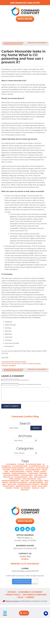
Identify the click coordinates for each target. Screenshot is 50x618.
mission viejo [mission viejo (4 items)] (11, 487)
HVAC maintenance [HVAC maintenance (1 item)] (29, 481)
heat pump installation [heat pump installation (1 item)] (11, 478)
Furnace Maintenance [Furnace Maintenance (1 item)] (32, 472)
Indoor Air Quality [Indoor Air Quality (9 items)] (36, 483)
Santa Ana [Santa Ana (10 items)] (35, 490)
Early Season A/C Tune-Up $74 (25, 2)
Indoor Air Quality (20, 361)
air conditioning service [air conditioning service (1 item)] (37, 468)
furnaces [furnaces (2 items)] (29, 474)
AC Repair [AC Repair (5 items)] (21, 467)
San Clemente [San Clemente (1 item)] (26, 490)
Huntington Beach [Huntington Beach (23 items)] (21, 479)
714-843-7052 (21, 613)
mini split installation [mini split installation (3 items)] (36, 485)
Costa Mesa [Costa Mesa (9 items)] (30, 470)
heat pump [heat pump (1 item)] (43, 476)
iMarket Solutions (13, 604)
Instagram (33, 531)
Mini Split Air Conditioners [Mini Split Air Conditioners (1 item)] (19, 485)
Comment (4, 365)
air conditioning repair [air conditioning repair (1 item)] (19, 468)
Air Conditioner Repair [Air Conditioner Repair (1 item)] (33, 467)
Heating (7, 361)
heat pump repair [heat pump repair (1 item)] (27, 478)
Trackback (12, 365)
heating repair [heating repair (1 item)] (33, 476)
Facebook (17, 531)
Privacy (33, 586)
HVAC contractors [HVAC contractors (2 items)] (40, 479)
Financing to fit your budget (25, 566)
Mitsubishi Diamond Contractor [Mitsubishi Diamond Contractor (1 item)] (28, 487)
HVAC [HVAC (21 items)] (31, 479)
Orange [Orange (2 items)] (34, 489)
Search (36, 431)
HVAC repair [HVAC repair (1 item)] (25, 483)
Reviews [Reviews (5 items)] (16, 490)
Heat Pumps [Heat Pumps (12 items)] (38, 478)
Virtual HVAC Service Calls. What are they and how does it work (13, 43)
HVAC (12, 361)
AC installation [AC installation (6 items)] (11, 467)
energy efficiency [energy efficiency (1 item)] (17, 472)
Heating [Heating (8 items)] (36, 474)
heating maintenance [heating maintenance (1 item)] (19, 476)
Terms (36, 586)
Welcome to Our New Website (37, 42)
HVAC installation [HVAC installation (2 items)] (15, 481)
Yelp (22, 531)
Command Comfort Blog (25, 419)
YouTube (27, 531)
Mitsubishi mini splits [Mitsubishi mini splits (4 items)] (23, 489)
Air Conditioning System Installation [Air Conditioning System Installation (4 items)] (25, 469)
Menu (5, 615)
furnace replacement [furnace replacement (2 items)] (17, 474)
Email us (25, 562)
